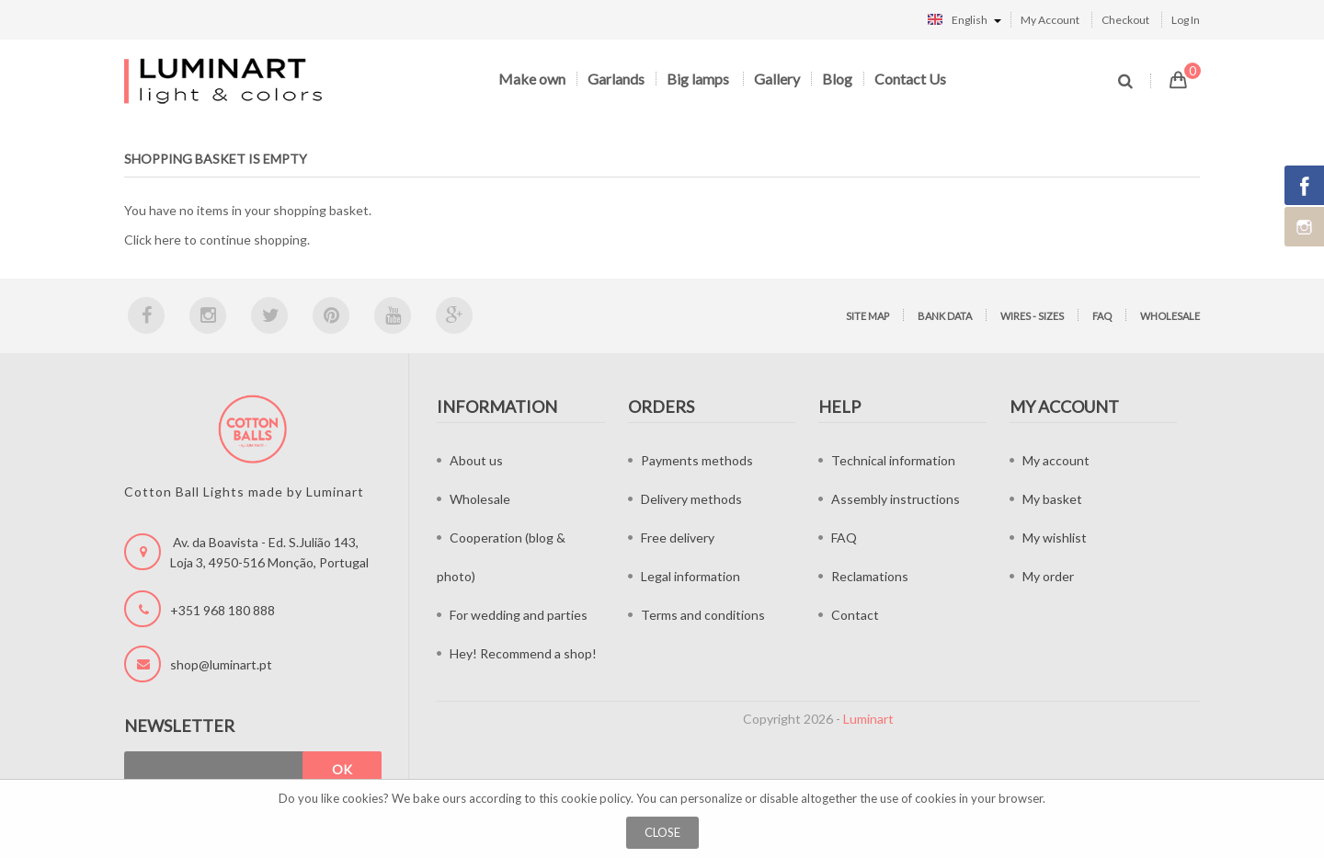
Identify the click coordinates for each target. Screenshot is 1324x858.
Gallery (777, 78)
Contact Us (910, 78)
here (167, 239)
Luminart (868, 718)
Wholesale (1170, 316)
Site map (867, 316)
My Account (1050, 20)
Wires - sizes (1032, 316)
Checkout (1125, 20)
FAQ (1102, 316)
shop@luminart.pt (221, 664)
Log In (1185, 20)
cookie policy (596, 798)
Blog (837, 78)
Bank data (945, 316)
